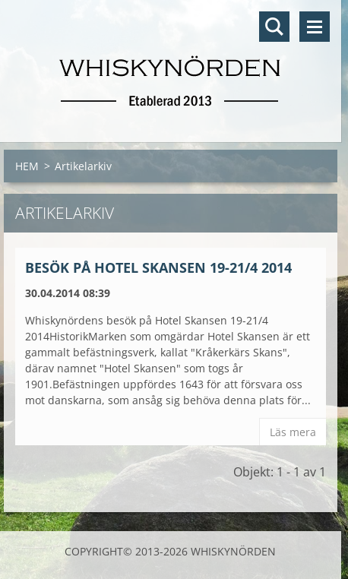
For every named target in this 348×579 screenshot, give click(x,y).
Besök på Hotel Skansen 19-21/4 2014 (158, 267)
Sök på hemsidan (274, 26)
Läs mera (293, 432)
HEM (27, 166)
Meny (314, 26)
